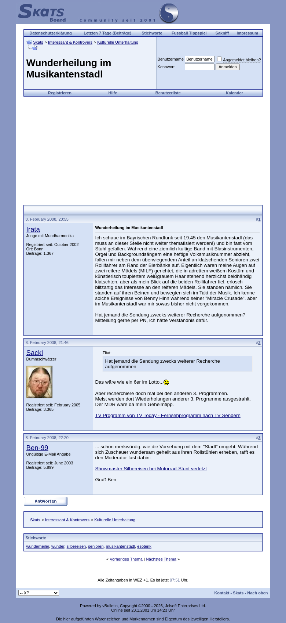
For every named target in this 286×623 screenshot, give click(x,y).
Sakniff (222, 33)
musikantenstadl (120, 546)
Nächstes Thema (161, 559)
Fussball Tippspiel (189, 33)
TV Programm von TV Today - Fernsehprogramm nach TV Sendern (168, 415)
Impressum (247, 33)
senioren (95, 546)
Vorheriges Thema (126, 559)
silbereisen (76, 546)
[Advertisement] (143, 148)
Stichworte (152, 33)
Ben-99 (37, 448)
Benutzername (171, 59)
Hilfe (113, 93)
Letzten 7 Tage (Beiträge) (107, 33)
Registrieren (60, 93)
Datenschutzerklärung (50, 33)
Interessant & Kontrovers (70, 42)
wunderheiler (37, 546)
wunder (57, 546)
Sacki (34, 352)
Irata (33, 229)
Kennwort (166, 67)
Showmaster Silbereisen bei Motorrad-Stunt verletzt (151, 468)
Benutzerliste (168, 93)
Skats (38, 42)
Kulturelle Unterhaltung (117, 42)
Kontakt (221, 593)
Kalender (234, 93)
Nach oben (257, 593)
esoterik (144, 546)
